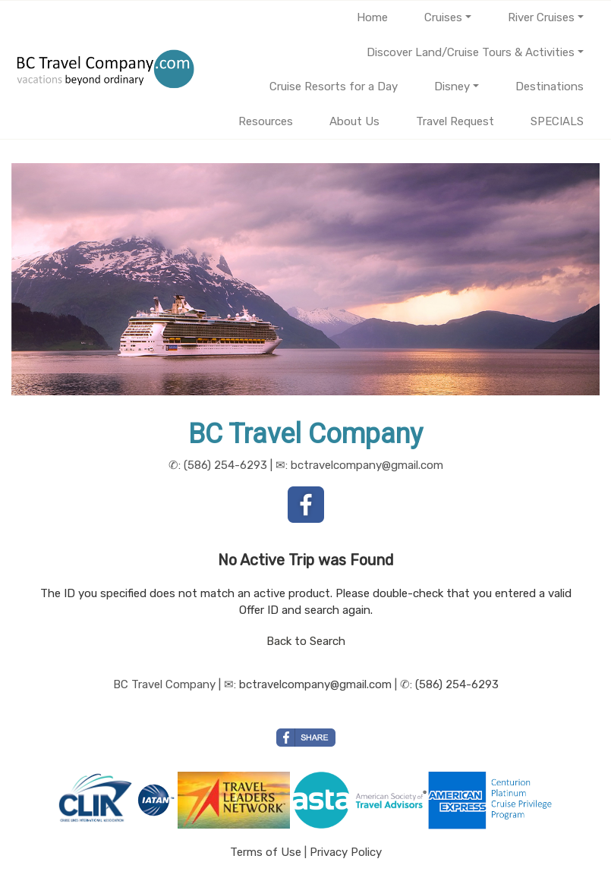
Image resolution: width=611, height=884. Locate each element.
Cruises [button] (443, 17)
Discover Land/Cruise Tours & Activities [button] (471, 52)
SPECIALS (557, 121)
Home (372, 17)
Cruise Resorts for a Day (333, 86)
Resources (265, 121)
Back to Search (305, 641)
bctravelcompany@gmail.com (315, 684)
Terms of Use (265, 852)
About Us (354, 121)
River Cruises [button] (541, 17)
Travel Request (455, 121)
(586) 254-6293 (457, 684)
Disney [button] (452, 86)
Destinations (549, 86)
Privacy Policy (346, 852)
